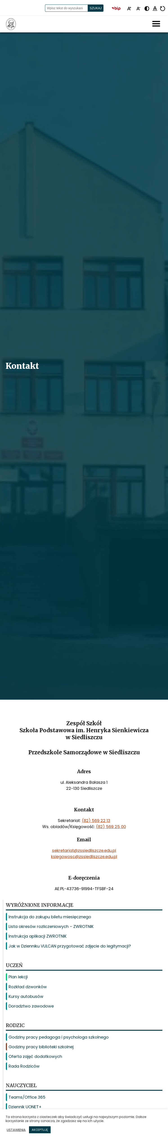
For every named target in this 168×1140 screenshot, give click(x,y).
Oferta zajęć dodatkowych (35, 1056)
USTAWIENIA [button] (16, 1130)
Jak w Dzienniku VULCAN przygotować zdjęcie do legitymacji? (70, 946)
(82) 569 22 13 (96, 820)
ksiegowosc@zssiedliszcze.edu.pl (84, 856)
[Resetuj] (162, 9)
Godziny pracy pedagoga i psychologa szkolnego (59, 1037)
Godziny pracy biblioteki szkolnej (41, 1047)
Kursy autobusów (26, 996)
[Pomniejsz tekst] (138, 9)
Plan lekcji (18, 977)
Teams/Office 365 (27, 1097)
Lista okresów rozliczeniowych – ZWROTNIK (51, 926)
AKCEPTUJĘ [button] (40, 1130)
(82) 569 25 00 (111, 826)
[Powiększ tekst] (129, 9)
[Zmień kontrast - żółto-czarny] (147, 8)
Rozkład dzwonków (28, 987)
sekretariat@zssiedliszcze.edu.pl (84, 850)
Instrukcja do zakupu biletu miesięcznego (50, 917)
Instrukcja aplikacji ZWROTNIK (38, 936)
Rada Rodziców (24, 1066)
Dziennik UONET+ (25, 1107)
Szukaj (96, 8)
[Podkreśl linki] (155, 8)
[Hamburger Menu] (156, 24)
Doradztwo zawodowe (31, 1006)
